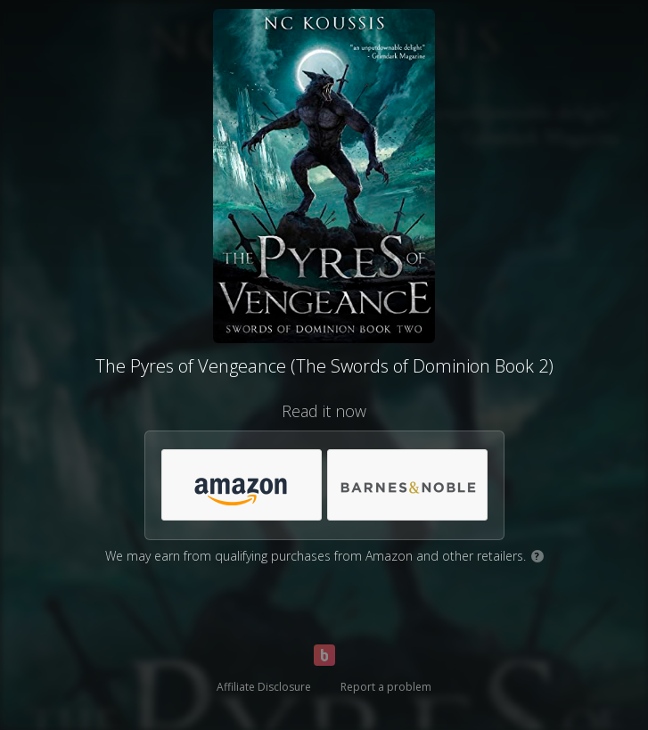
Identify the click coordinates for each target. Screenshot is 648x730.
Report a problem (385, 686)
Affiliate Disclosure (264, 686)
